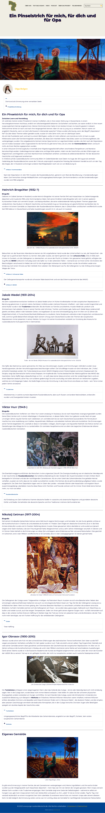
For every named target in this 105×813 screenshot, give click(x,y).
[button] (52, 98)
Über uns (28, 5)
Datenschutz (83, 806)
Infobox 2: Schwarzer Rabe (14, 274)
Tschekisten (10, 711)
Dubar (8, 621)
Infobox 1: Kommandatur (14, 169)
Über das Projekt (64, 5)
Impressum (71, 806)
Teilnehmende (77, 5)
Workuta (8, 724)
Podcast (54, 5)
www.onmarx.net (56, 809)
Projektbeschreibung (14, 107)
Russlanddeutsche (12, 494)
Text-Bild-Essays (38, 5)
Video (48, 5)
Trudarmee (9, 389)
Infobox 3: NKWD (11, 285)
